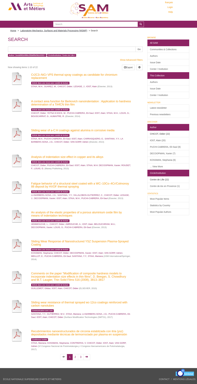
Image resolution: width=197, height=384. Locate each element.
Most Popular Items (159, 199)
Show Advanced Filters (131, 60)
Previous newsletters (160, 114)
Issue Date (155, 62)
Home (13, 30)
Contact (164, 379)
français (169, 2)
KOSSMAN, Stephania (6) (163, 160)
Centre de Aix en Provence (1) (165, 186)
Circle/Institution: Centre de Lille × (61, 55)
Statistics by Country (160, 205)
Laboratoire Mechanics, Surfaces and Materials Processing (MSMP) (53, 30)
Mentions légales (184, 379)
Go (139, 49)
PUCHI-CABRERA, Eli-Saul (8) (165, 147)
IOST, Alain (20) (158, 140)
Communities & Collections (163, 49)
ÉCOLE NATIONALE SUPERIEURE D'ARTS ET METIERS (32, 379)
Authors (154, 56)
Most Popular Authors (160, 212)
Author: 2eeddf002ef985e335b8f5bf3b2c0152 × (27, 55)
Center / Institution (159, 69)
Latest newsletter (158, 108)
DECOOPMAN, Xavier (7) (162, 153)
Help (170, 12)
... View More (156, 166)
